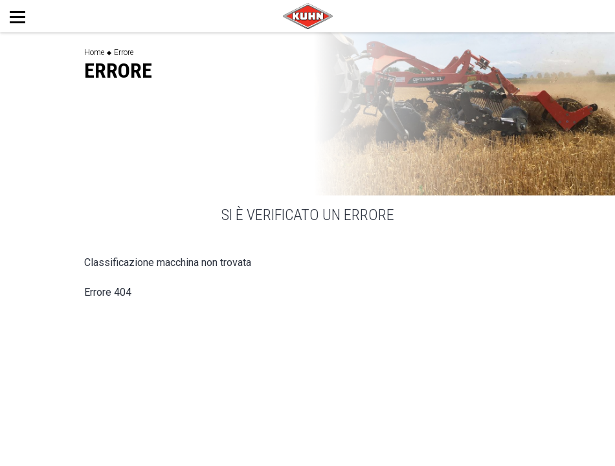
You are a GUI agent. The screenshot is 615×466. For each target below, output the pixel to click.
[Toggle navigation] (31, 16)
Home (94, 52)
